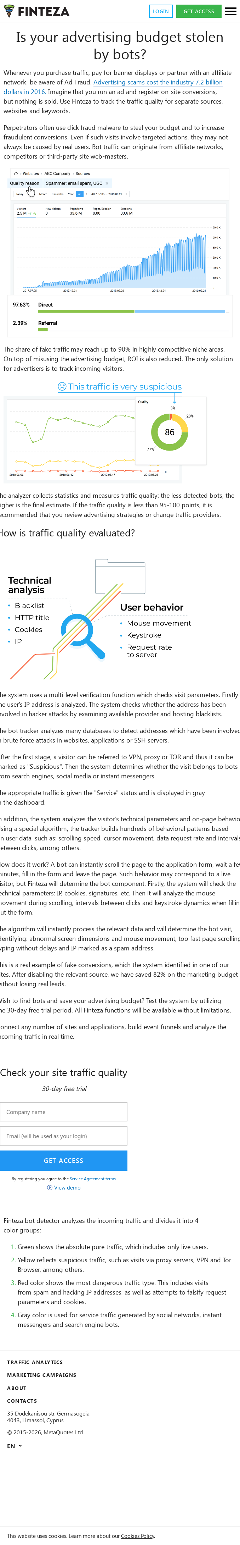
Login (157, 11)
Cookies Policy (157, 1536)
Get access (197, 11)
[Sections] (230, 12)
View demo (76, 1245)
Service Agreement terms (107, 1236)
